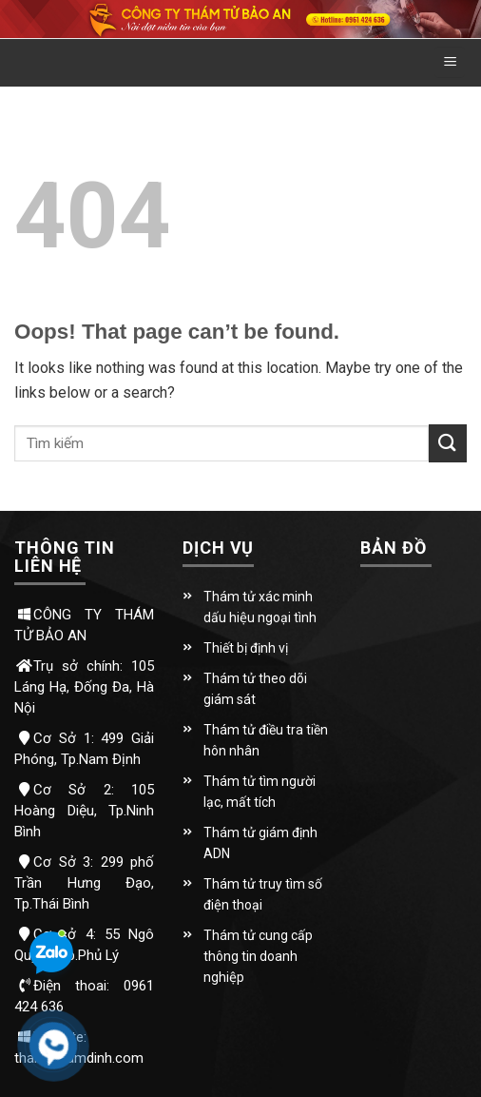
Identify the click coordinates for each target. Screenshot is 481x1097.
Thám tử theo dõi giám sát (255, 689)
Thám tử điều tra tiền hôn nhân (265, 740)
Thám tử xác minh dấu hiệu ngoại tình (260, 607)
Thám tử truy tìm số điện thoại (262, 894)
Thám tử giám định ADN (260, 843)
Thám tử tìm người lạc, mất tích (259, 792)
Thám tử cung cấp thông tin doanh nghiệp (258, 956)
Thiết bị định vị (245, 648)
